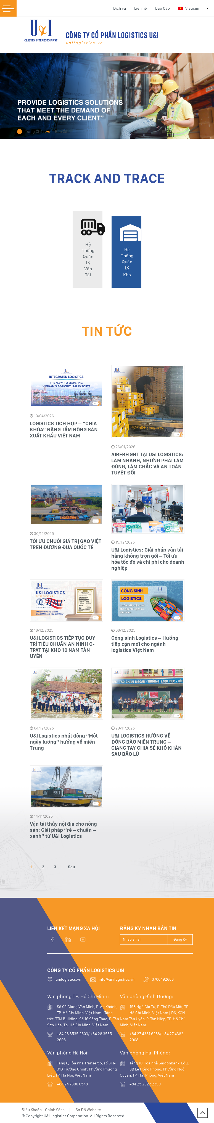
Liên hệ (140, 8)
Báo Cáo (162, 8)
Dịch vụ (119, 8)
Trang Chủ (34, 131)
